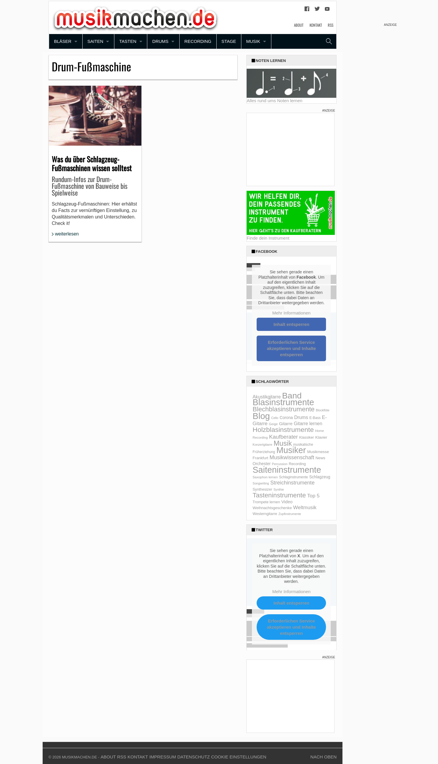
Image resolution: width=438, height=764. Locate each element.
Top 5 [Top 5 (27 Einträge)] (313, 496)
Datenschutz (193, 756)
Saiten (95, 41)
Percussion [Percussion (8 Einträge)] (279, 464)
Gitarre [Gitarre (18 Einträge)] (285, 423)
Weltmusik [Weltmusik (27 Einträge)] (304, 507)
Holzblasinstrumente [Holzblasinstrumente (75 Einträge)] (283, 429)
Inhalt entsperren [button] (292, 324)
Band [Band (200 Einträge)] (292, 395)
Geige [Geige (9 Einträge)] (273, 424)
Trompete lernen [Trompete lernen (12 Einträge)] (266, 502)
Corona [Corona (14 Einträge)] (286, 417)
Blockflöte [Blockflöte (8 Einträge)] (323, 410)
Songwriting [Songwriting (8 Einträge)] (261, 483)
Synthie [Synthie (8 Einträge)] (278, 489)
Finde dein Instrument (268, 237)
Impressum (162, 756)
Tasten (127, 41)
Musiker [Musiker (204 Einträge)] (291, 450)
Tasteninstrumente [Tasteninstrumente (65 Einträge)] (279, 495)
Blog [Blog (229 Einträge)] (261, 416)
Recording (197, 41)
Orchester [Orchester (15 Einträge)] (261, 463)
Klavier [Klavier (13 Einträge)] (321, 437)
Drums (160, 41)
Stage (228, 41)
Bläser (62, 41)
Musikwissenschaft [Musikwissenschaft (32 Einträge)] (292, 457)
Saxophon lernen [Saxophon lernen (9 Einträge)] (265, 477)
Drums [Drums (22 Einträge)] (301, 417)
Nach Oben (323, 756)
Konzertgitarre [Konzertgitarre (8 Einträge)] (262, 444)
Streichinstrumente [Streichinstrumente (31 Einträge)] (292, 483)
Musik (253, 41)
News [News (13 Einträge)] (320, 458)
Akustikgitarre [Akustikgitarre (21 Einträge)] (267, 396)
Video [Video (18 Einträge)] (286, 501)
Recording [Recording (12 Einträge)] (297, 464)
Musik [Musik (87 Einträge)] (283, 443)
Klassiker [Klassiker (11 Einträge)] (306, 437)
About (298, 25)
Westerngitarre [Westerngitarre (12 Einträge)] (265, 513)
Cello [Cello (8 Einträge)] (274, 418)
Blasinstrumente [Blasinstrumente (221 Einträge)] (283, 402)
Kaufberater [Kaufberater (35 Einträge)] (283, 437)
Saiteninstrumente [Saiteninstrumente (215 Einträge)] (287, 469)
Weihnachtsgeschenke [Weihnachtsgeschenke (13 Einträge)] (272, 508)
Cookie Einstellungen (238, 756)
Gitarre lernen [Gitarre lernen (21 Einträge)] (308, 423)
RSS (330, 25)
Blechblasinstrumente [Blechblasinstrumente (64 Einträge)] (284, 409)
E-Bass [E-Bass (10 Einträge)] (314, 418)
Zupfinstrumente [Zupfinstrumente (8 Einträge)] (289, 514)
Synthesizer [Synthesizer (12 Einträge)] (262, 489)
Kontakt (316, 25)
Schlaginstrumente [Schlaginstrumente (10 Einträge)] (293, 477)
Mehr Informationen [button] (292, 312)
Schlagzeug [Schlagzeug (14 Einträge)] (319, 477)
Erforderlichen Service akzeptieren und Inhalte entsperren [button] (291, 348)
